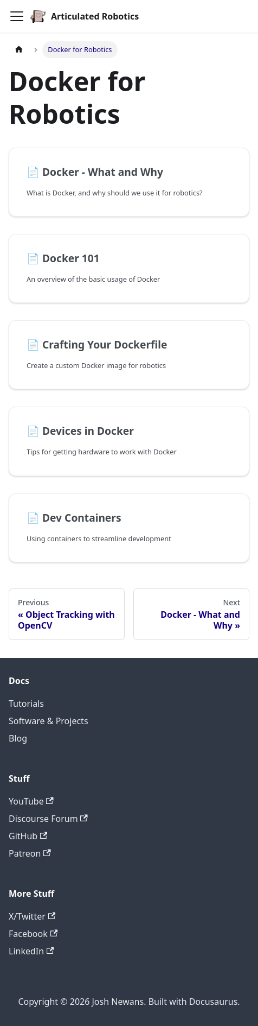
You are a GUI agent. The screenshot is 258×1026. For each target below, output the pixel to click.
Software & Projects (48, 721)
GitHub (28, 836)
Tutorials (26, 704)
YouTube (31, 801)
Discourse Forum (48, 819)
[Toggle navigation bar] (17, 16)
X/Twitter (32, 916)
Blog (18, 738)
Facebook (33, 934)
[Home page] (19, 49)
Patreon (30, 853)
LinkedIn (31, 951)
